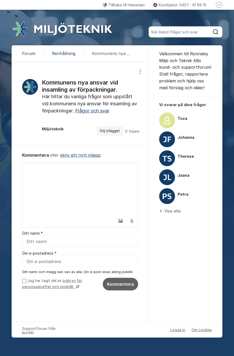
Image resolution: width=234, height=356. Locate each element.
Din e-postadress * (39, 253)
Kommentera (120, 284)
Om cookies (202, 330)
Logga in (177, 330)
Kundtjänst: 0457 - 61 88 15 (179, 5)
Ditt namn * (32, 233)
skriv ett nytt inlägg (80, 155)
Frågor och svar (92, 110)
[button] (121, 221)
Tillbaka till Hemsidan (124, 5)
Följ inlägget (110, 131)
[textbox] (80, 189)
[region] (80, 103)
